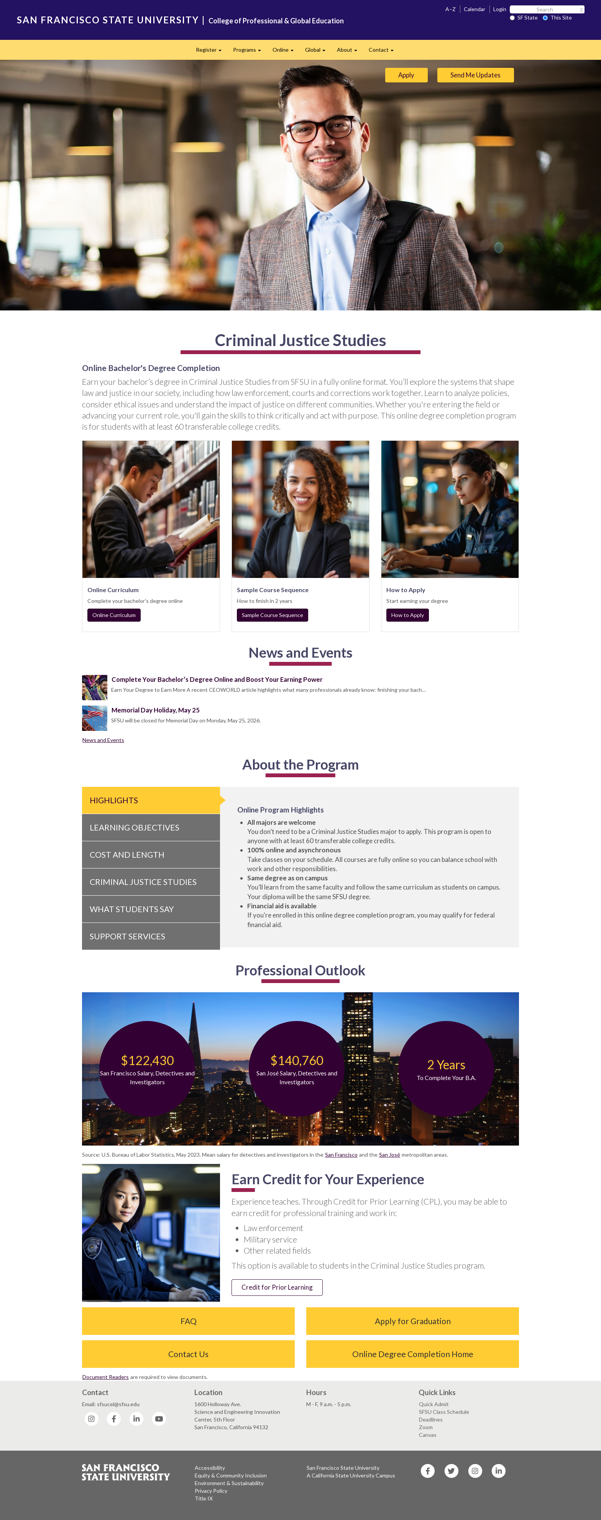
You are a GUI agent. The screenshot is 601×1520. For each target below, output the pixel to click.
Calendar (474, 9)
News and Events (103, 740)
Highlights (114, 800)
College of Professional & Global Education (276, 20)
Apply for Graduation (413, 1321)
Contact (384, 51)
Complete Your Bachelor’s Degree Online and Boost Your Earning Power (217, 679)
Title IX (204, 1498)
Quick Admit (434, 1404)
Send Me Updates (475, 75)
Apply (406, 75)
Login (499, 9)
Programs (250, 51)
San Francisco (341, 1154)
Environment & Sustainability (229, 1483)
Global (318, 51)
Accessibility (210, 1467)
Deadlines (431, 1419)
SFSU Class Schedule (444, 1411)
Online (286, 51)
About (350, 51)
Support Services (127, 936)
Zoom (426, 1427)
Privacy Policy (211, 1490)
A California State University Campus (351, 1475)
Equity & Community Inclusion (231, 1475)
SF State (524, 17)
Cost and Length (127, 854)
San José (389, 1154)
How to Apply (407, 615)
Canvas (428, 1434)
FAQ (189, 1321)
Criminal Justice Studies (143, 881)
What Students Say (132, 909)
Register (211, 51)
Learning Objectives (134, 827)
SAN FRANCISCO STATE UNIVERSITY (108, 19)
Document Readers (105, 1377)
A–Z (450, 9)
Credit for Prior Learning (277, 1287)
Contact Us (188, 1354)
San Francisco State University (343, 1467)
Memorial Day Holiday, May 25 (156, 710)
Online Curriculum (114, 615)
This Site (557, 17)
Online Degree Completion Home (412, 1354)
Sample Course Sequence (272, 615)
